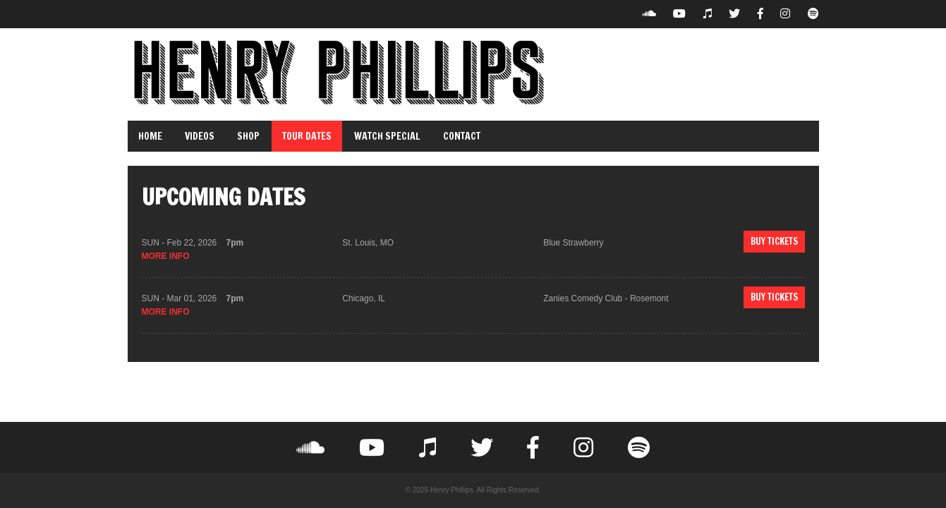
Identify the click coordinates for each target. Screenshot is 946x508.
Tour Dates (307, 136)
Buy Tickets (774, 241)
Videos (199, 136)
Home (150, 136)
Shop (248, 136)
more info (166, 256)
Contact (461, 136)
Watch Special (387, 136)
